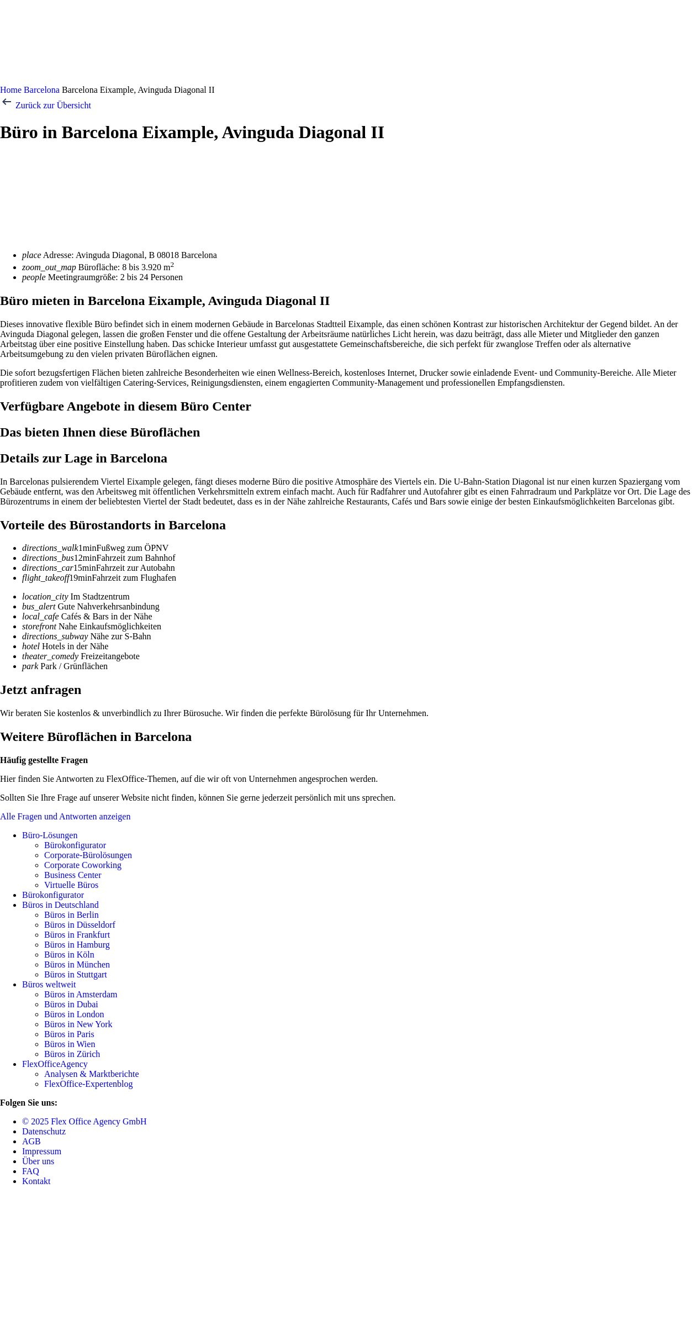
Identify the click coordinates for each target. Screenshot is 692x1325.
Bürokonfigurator (75, 845)
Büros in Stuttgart (75, 974)
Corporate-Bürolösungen (88, 855)
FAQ (30, 1171)
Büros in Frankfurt (77, 934)
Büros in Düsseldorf (79, 924)
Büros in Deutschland (60, 904)
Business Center (73, 875)
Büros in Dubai (71, 1004)
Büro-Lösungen (49, 835)
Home (11, 89)
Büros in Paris (69, 1034)
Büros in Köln (69, 954)
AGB (31, 1141)
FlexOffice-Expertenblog (88, 1084)
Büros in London (74, 1014)
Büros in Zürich (72, 1054)
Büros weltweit (49, 984)
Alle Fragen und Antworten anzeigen (65, 816)
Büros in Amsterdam (80, 994)
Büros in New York (78, 1024)
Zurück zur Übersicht (45, 105)
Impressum (41, 1151)
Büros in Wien (69, 1044)
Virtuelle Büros (71, 885)
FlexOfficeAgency (55, 1064)
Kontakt (36, 1181)
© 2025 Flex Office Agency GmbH (84, 1121)
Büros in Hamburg (77, 944)
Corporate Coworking (83, 865)
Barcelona (42, 89)
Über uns (38, 1161)
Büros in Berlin (71, 914)
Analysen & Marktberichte (91, 1074)
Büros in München (77, 964)
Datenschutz (44, 1131)
